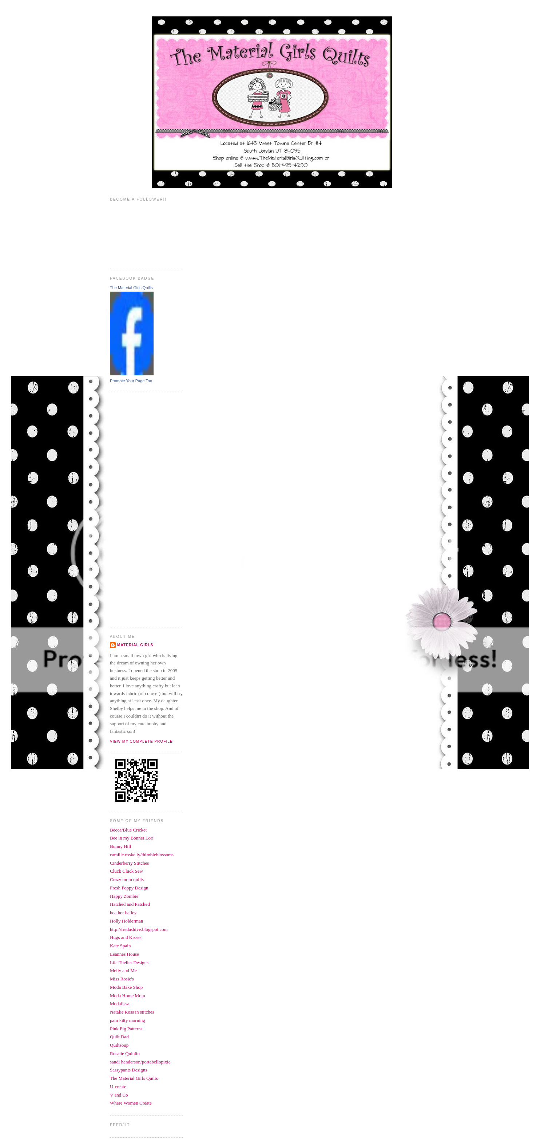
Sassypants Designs (128, 1070)
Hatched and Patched (130, 904)
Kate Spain (120, 945)
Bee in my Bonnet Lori (132, 838)
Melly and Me (123, 970)
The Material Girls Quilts (131, 287)
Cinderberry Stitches (129, 863)
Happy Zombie (124, 896)
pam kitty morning (127, 1020)
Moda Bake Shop (126, 987)
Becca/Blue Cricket (128, 830)
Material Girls (135, 645)
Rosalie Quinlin (125, 1053)
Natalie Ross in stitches (132, 1012)
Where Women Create (131, 1103)
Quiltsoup (119, 1045)
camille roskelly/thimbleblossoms (142, 854)
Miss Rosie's (122, 979)
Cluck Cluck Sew (126, 871)
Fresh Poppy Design (129, 888)
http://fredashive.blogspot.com (139, 929)
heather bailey (123, 912)
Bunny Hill (120, 846)
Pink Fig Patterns (126, 1028)
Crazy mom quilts (127, 879)
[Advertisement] (139, 508)
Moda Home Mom (127, 995)
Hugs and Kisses (126, 937)
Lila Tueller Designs (129, 962)
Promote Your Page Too (131, 381)
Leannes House (124, 954)
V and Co (119, 1095)
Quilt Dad (119, 1036)
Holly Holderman (126, 921)
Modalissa (119, 1003)
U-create (118, 1086)
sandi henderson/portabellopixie (140, 1062)
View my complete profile (141, 741)
